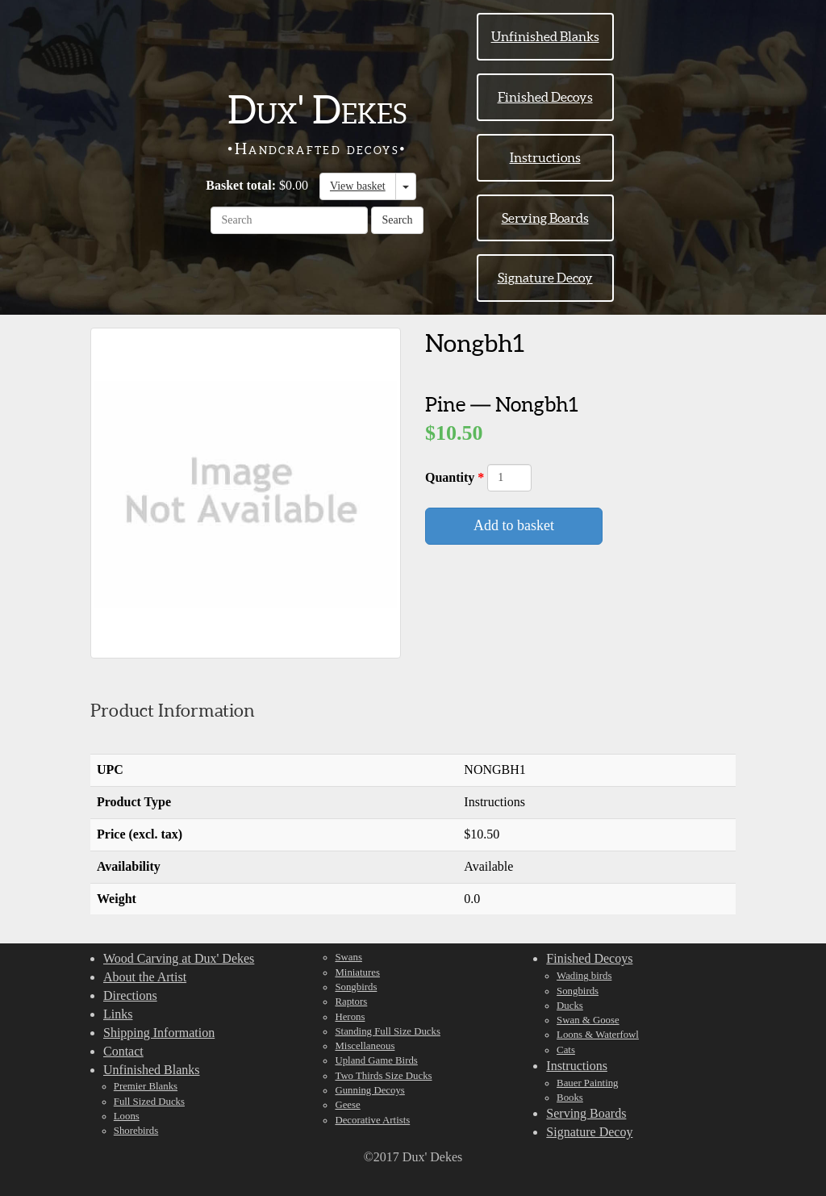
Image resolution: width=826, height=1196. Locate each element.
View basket (358, 186)
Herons (350, 1016)
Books (570, 1097)
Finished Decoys (545, 97)
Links (117, 1014)
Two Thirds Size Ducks (383, 1075)
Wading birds (584, 975)
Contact (123, 1051)
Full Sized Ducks (149, 1101)
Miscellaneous (364, 1046)
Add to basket (513, 525)
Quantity (451, 477)
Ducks (570, 1005)
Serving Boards (545, 218)
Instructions (545, 157)
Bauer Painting (587, 1083)
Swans (348, 957)
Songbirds (356, 987)
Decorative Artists (372, 1120)
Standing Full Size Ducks (387, 1031)
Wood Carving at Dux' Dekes (178, 958)
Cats (566, 1050)
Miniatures (357, 972)
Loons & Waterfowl (598, 1034)
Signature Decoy (545, 277)
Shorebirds (136, 1130)
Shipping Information (159, 1032)
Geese (347, 1104)
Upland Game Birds (376, 1060)
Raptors (351, 1001)
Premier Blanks (145, 1086)
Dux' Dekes (317, 110)
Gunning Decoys (369, 1090)
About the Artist (144, 977)
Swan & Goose (588, 1020)
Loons (127, 1116)
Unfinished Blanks (545, 36)
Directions (130, 995)
